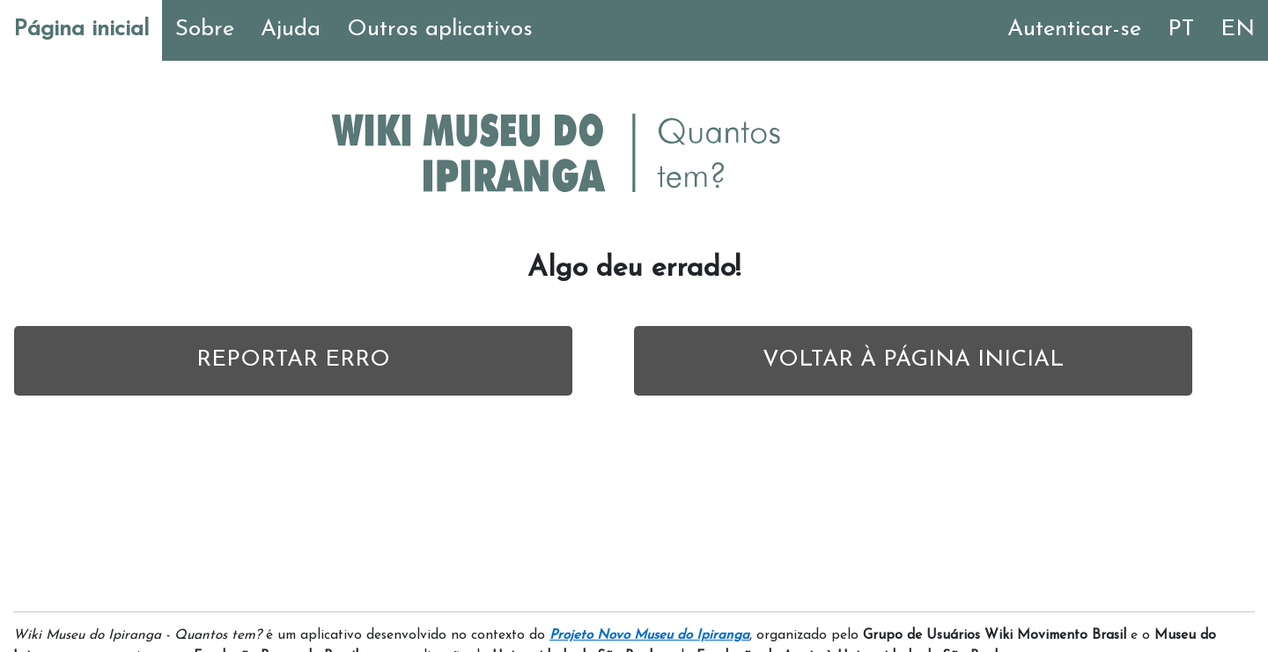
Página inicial (81, 30)
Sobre (204, 30)
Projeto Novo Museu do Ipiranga (649, 635)
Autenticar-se (1074, 30)
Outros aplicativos (440, 30)
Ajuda (291, 30)
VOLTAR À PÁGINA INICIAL (913, 360)
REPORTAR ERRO (293, 360)
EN (1237, 30)
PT (1181, 30)
